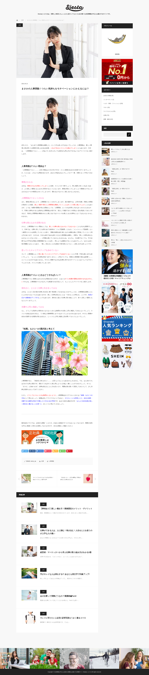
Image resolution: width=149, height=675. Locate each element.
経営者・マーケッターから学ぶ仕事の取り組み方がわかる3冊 (65, 552)
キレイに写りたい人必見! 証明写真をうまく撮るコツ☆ (63, 618)
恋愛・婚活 (106, 119)
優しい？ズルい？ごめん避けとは (120, 149)
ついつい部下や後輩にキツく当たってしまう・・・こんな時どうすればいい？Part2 (121, 211)
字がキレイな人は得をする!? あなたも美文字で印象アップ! (65, 574)
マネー (105, 107)
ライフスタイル (107, 111)
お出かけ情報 (107, 95)
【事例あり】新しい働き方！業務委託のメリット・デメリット (66, 509)
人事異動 (51, 461)
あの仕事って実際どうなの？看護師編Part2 (58, 596)
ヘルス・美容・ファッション (111, 103)
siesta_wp (33, 461)
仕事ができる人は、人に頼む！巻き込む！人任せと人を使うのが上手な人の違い (66, 532)
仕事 (19, 25)
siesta (117, 54)
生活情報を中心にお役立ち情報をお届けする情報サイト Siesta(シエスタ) (73, 672)
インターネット (107, 99)
